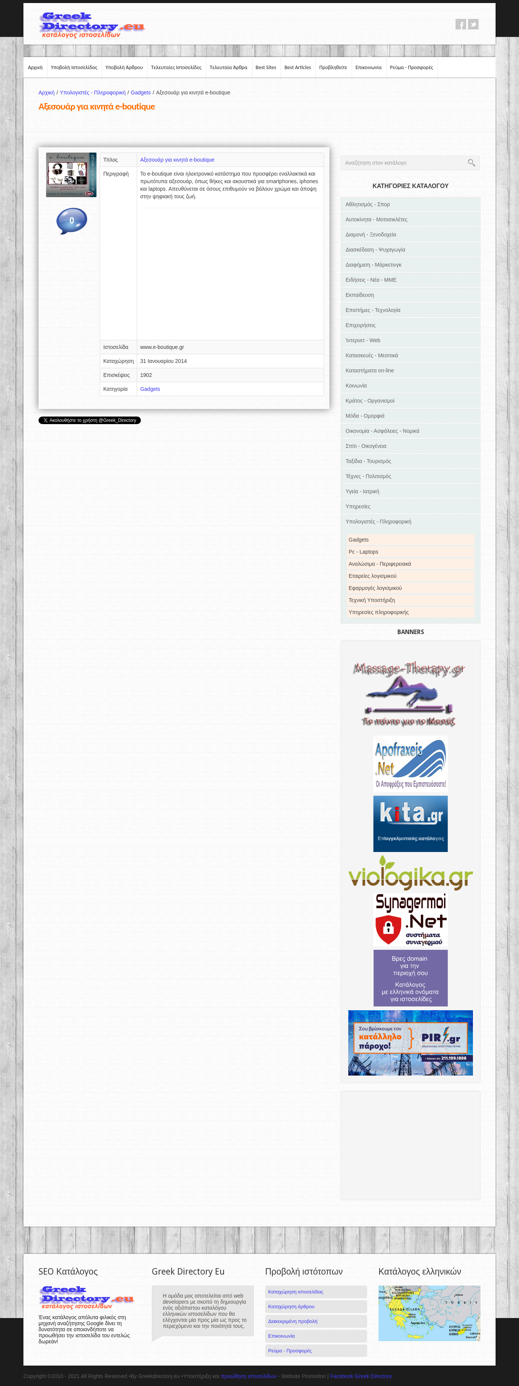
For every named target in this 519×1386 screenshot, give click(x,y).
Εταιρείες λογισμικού (373, 576)
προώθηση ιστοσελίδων (248, 1376)
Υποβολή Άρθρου (124, 67)
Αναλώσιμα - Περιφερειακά (380, 564)
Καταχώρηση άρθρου (291, 1306)
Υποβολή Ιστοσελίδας (74, 67)
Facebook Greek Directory (361, 1376)
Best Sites (266, 67)
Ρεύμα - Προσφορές (411, 67)
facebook (461, 24)
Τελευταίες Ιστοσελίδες (176, 67)
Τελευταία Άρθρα (228, 67)
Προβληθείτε (333, 67)
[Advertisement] (230, 276)
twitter (473, 24)
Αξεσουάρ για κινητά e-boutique (177, 160)
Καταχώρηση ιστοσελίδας (295, 1292)
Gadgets (143, 93)
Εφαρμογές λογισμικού (375, 588)
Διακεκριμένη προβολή (293, 1321)
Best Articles (297, 67)
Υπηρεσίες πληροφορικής (379, 612)
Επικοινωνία (368, 67)
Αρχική (35, 67)
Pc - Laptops (363, 552)
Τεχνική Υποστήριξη (372, 600)
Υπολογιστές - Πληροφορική (95, 93)
